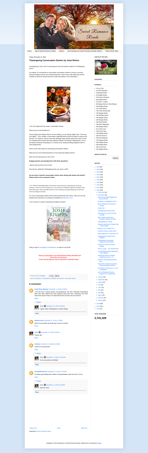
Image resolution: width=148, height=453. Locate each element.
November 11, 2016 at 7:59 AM (53, 320)
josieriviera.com (68, 198)
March (100, 295)
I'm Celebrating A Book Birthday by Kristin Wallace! (108, 252)
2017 (98, 187)
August (100, 282)
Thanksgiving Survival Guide (106, 211)
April (99, 292)
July (99, 285)
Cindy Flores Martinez (41, 289)
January (100, 300)
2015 (98, 303)
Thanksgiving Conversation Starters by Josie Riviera (106, 241)
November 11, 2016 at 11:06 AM (57, 371)
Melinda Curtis (39, 320)
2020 (98, 179)
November (101, 195)
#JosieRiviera (37, 278)
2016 (98, 190)
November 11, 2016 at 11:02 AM (56, 357)
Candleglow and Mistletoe (47, 247)
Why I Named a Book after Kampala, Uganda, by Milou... (107, 218)
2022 (98, 174)
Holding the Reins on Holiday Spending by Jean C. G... (106, 256)
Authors (61, 51)
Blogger (99, 443)
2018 (98, 185)
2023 (98, 172)
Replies (39, 302)
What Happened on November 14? (108, 233)
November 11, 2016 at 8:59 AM (56, 306)
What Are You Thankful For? (106, 228)
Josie (41, 306)
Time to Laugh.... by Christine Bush (108, 249)
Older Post (84, 428)
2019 (98, 182)
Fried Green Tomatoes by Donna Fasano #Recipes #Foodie (107, 264)
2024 (98, 169)
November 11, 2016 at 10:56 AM (50, 344)
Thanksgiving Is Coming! (105, 222)
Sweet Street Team (111, 51)
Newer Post (33, 428)
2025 (98, 167)
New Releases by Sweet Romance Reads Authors (85, 51)
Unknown (37, 344)
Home (29, 51)
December (101, 192)
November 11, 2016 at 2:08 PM (56, 385)
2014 (98, 306)
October (100, 277)
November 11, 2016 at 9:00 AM (50, 332)
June (99, 287)
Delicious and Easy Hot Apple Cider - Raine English (108, 225)
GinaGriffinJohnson (41, 371)
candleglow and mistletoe (57, 278)
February (101, 297)
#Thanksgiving (46, 278)
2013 (98, 309)
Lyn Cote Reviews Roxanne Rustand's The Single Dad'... (107, 272)
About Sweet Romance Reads (45, 51)
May (99, 290)
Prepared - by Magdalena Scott (107, 201)
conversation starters (70, 278)
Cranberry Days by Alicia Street (107, 231)
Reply (36, 298)
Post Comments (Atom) (44, 431)
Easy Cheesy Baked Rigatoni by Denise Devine (107, 198)
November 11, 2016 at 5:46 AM (58, 289)
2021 (98, 177)
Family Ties (101, 208)
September (101, 279)
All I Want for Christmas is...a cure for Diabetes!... (108, 268)
